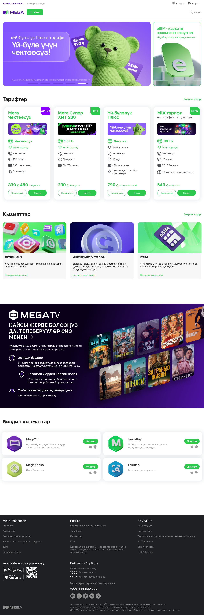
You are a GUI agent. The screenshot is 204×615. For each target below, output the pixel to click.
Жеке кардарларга (13, 3)
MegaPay (134, 439)
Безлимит (13, 268)
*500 (73, 572)
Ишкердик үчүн (36, 3)
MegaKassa (35, 465)
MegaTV (32, 439)
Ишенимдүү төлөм (89, 268)
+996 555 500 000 (83, 588)
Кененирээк (17, 193)
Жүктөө (90, 441)
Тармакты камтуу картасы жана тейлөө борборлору (166, 536)
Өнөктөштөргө (145, 546)
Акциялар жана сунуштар (17, 536)
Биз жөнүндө (145, 525)
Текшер (134, 465)
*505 (73, 577)
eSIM (144, 268)
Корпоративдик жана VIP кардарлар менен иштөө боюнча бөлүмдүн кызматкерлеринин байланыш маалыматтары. (98, 549)
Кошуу (37, 193)
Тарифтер (8, 525)
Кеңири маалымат (16, 286)
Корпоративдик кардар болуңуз (88, 525)
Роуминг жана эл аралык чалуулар (22, 541)
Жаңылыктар (145, 530)
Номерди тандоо (12, 552)
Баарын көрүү (192, 99)
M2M (72, 541)
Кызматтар (9, 530)
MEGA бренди (145, 552)
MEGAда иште (145, 541)
